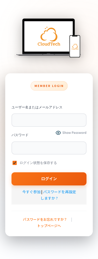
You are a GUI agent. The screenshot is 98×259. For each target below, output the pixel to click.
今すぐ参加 (31, 191)
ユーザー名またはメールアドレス (36, 107)
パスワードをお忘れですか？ (45, 219)
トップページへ (49, 225)
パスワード (19, 135)
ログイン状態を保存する (35, 163)
